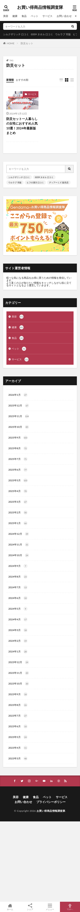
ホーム (10, 906)
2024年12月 (18, 534)
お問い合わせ (64, 16)
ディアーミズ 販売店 (59, 182)
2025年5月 (18, 480)
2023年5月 (18, 737)
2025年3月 (18, 502)
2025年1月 (18, 523)
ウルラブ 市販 (63, 34)
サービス (47, 16)
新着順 (10, 79)
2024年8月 (18, 577)
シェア (30, 907)
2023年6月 (18, 726)
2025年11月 (18, 416)
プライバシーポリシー (51, 802)
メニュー (50, 906)
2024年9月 (18, 566)
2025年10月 (18, 427)
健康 (14, 16)
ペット (34, 16)
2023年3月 (18, 758)
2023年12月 (18, 662)
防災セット (27, 43)
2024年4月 (18, 619)
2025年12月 (18, 405)
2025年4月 (18, 491)
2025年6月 (18, 470)
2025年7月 (18, 459)
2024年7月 (18, 587)
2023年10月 (18, 684)
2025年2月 (18, 512)
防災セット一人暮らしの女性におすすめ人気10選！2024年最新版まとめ (22, 126)
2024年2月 (18, 641)
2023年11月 (18, 673)
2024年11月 (18, 545)
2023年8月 (18, 705)
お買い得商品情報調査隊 (40, 7)
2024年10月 (18, 555)
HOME (10, 43)
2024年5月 (18, 609)
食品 (24, 16)
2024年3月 (18, 630)
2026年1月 (18, 395)
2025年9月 (18, 438)
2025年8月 (18, 448)
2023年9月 (18, 694)
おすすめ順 (22, 79)
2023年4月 (18, 748)
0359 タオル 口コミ (42, 34)
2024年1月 (18, 651)
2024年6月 (18, 598)
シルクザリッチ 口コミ (16, 34)
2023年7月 (18, 716)
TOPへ (70, 906)
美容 (5, 16)
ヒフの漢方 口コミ (35, 182)
